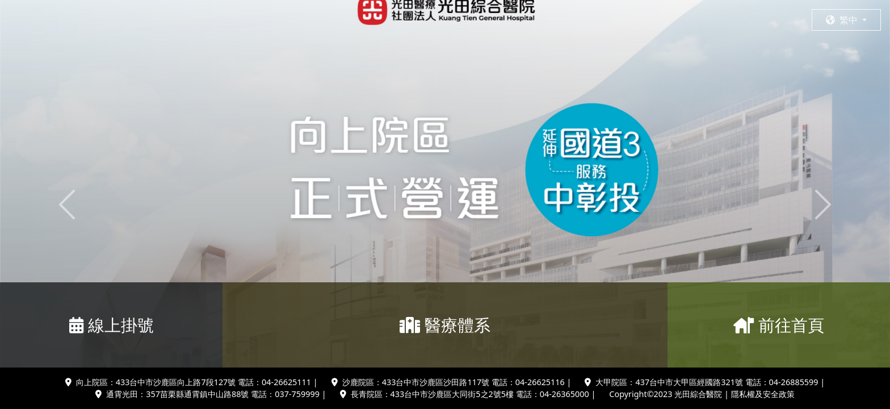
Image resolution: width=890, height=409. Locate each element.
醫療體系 (445, 325)
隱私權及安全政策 (763, 394)
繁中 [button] (843, 20)
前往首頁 (778, 325)
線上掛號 (111, 325)
